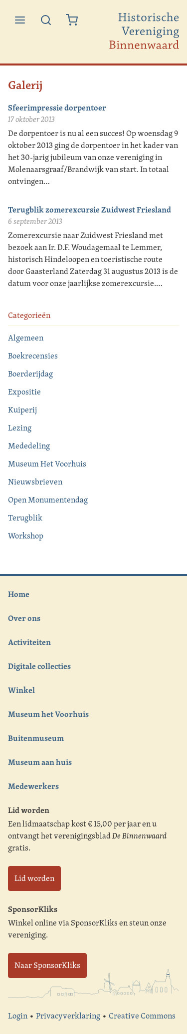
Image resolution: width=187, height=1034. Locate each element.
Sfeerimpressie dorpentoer (57, 108)
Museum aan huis (40, 762)
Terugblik (25, 518)
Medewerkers (33, 786)
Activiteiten (29, 642)
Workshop (25, 536)
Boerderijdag (30, 374)
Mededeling (29, 446)
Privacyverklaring (68, 1016)
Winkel (21, 690)
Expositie (24, 392)
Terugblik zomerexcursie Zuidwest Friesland (89, 210)
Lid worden (34, 878)
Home (18, 594)
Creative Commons (142, 1016)
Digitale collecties (39, 666)
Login (17, 1016)
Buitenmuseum (36, 738)
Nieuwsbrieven (35, 482)
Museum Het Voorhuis (47, 464)
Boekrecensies (33, 356)
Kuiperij (22, 410)
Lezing (19, 428)
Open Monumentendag (48, 500)
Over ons (24, 618)
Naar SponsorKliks (47, 965)
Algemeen (25, 338)
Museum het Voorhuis (48, 714)
